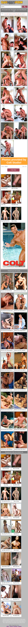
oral (14, 14)
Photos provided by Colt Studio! (14, 161)
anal (6, 14)
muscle (22, 14)
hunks (18, 14)
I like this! (13, 170)
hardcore (10, 14)
